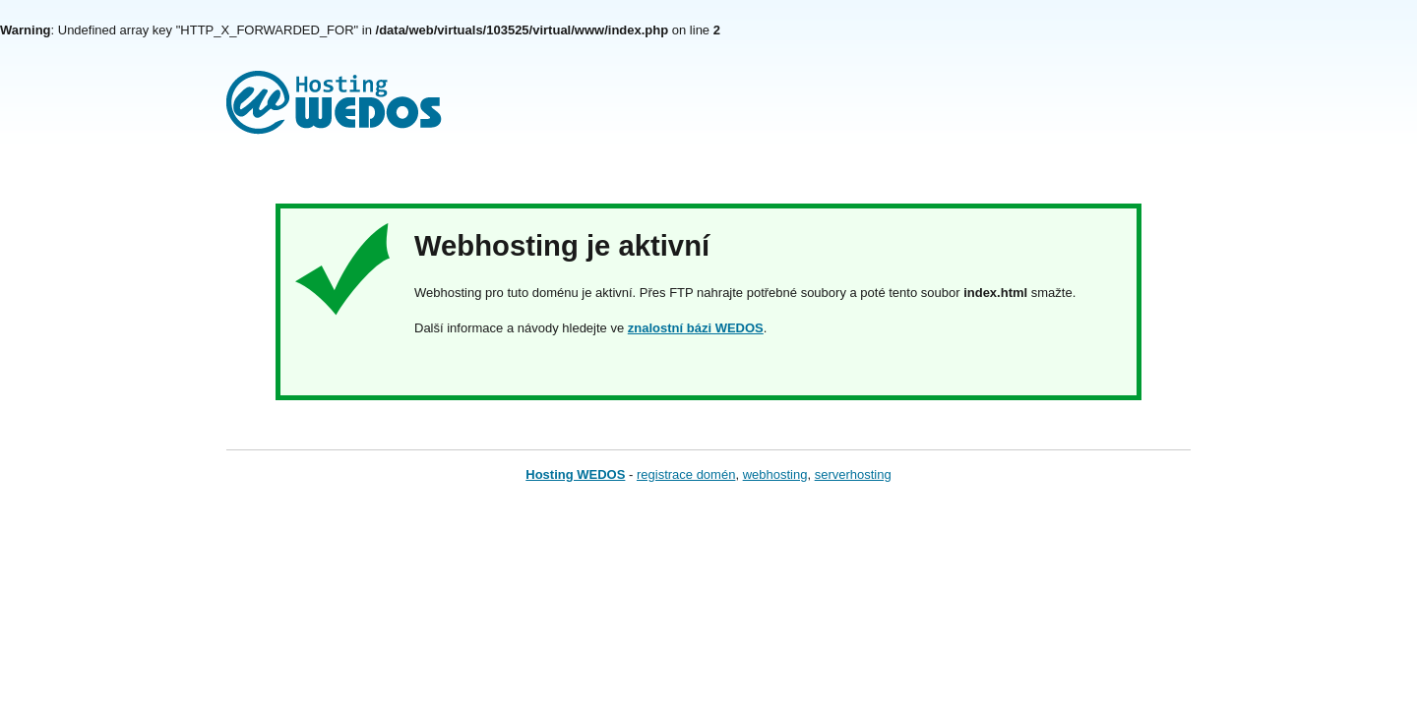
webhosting (775, 474)
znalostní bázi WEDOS (696, 328)
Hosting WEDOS (575, 474)
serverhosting (853, 474)
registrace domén (686, 474)
